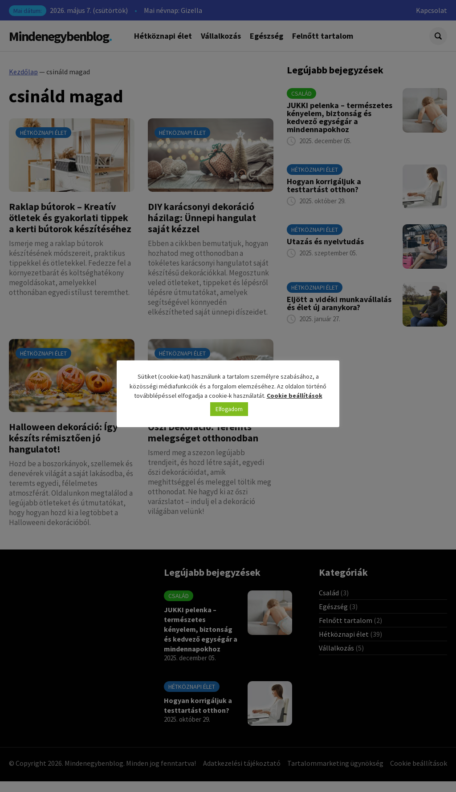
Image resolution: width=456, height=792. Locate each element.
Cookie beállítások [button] (294, 396)
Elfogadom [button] (229, 409)
